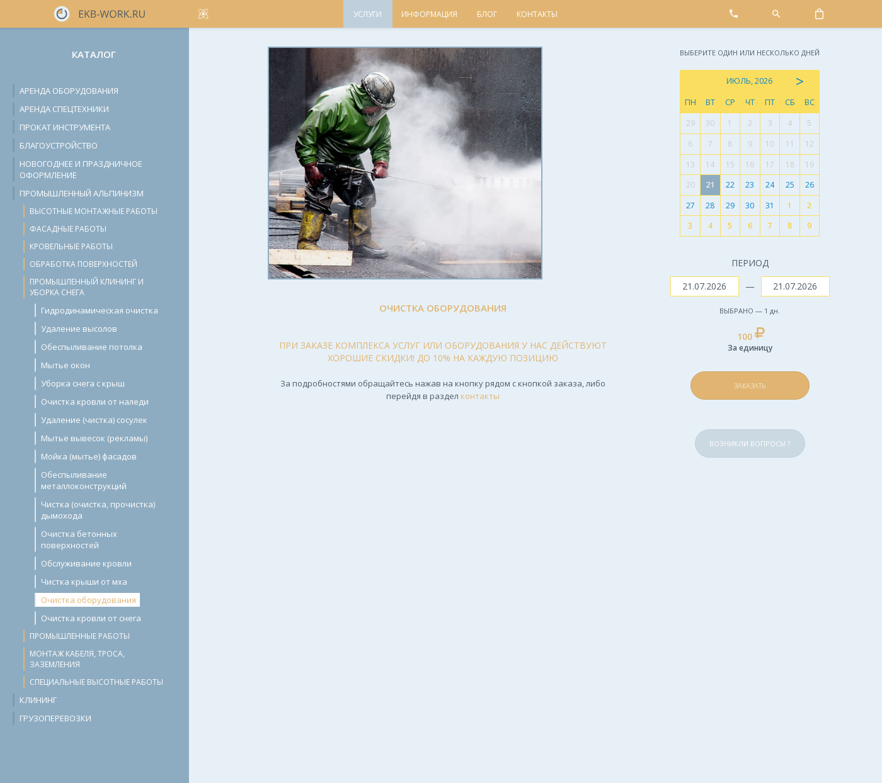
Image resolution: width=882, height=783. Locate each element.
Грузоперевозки (55, 718)
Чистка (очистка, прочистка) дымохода (98, 510)
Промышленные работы (80, 636)
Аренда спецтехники (64, 109)
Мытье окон (65, 365)
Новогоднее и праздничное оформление (81, 169)
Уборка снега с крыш (83, 383)
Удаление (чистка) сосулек (94, 419)
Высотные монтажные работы (94, 211)
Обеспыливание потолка (91, 346)
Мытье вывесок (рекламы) (94, 438)
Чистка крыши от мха (84, 581)
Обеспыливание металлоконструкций (84, 480)
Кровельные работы (71, 246)
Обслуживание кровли (86, 563)
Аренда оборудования (69, 90)
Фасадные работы (68, 228)
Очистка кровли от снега (91, 618)
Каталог (94, 54)
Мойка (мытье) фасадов (89, 456)
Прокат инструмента (65, 127)
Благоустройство (59, 145)
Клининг (38, 700)
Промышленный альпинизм (82, 193)
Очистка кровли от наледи (95, 401)
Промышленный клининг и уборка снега (87, 287)
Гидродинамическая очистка (99, 310)
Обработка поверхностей (83, 264)
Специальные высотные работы (96, 682)
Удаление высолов (79, 328)
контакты (480, 396)
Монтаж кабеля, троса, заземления (77, 659)
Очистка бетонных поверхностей (79, 539)
